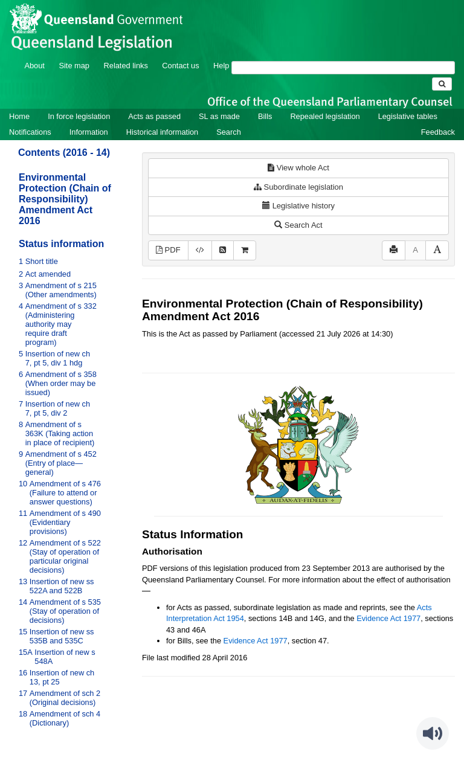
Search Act (298, 225)
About (34, 65)
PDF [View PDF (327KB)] (168, 249)
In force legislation (79, 116)
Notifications (30, 132)
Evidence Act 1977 (388, 618)
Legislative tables (407, 116)
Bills (265, 116)
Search (228, 132)
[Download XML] (200, 250)
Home (19, 116)
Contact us (180, 65)
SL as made (219, 116)
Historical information (162, 132)
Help (221, 65)
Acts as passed (154, 116)
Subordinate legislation (298, 187)
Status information (61, 244)
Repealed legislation (324, 116)
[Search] (343, 67)
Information (88, 132)
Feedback (438, 132)
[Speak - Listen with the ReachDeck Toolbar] (432, 733)
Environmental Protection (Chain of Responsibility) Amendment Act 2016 (65, 199)
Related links (126, 65)
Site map (74, 65)
